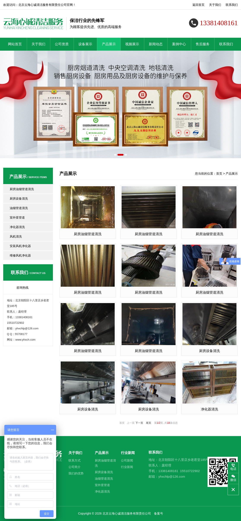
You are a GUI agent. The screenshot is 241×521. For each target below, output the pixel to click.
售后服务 (202, 44)
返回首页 (198, 4)
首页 (219, 173)
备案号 (158, 513)
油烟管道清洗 (19, 208)
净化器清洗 (17, 227)
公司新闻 (127, 460)
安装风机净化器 (20, 246)
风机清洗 (16, 236)
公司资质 (62, 44)
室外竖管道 (17, 217)
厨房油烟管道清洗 (22, 189)
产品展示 (109, 44)
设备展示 (85, 44)
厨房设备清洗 (19, 198)
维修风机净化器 (20, 255)
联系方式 (74, 460)
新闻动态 (156, 44)
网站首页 (15, 44)
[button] (115, 154)
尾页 (148, 422)
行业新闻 (128, 453)
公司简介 (74, 467)
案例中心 (179, 44)
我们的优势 (76, 473)
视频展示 (132, 44)
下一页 (139, 422)
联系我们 (232, 4)
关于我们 (215, 4)
